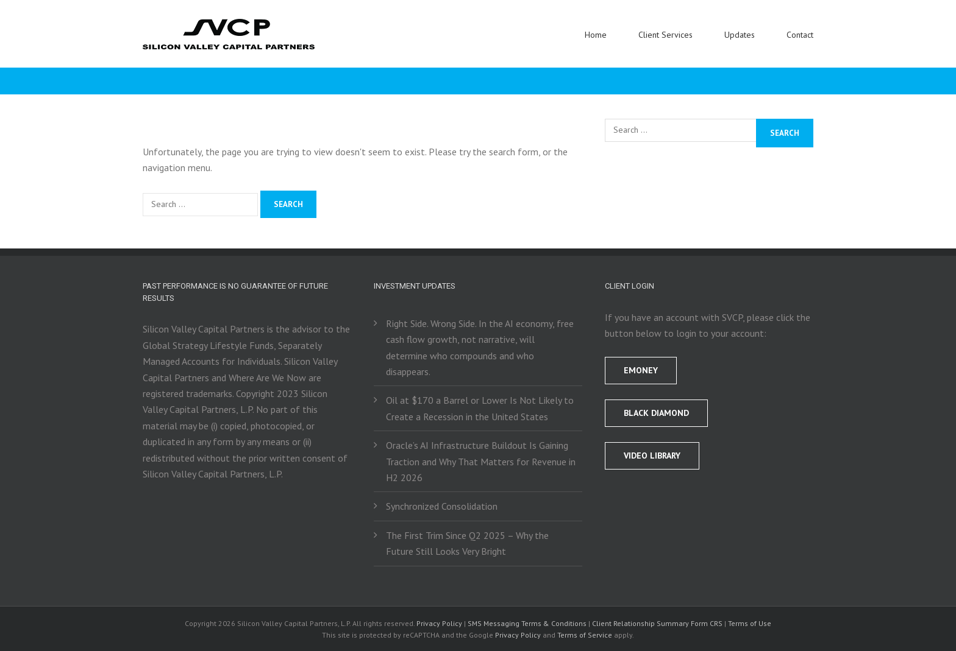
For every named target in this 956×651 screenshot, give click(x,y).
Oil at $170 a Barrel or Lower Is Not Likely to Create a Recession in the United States (480, 408)
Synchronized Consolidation (442, 506)
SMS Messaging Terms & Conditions (527, 623)
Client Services (665, 34)
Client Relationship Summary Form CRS (657, 623)
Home (596, 34)
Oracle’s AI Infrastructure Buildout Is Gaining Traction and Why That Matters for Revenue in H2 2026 (481, 461)
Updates (739, 34)
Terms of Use (749, 623)
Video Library (652, 455)
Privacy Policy (439, 623)
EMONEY (641, 370)
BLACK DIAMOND (656, 412)
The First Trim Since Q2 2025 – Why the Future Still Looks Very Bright (467, 543)
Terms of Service (584, 634)
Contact (800, 34)
